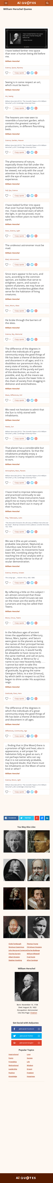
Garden (14, 140)
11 (10, 623)
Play (6, 518)
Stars (7, 231)
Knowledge (13, 1076)
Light (18, 231)
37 (10, 152)
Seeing (10, 96)
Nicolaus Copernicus (16, 947)
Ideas (17, 305)
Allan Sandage (32, 960)
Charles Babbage (33, 950)
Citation (33, 1013)
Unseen (21, 573)
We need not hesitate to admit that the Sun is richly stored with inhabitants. (24, 412)
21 (10, 532)
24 (10, 400)
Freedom (30, 1073)
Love (28, 1054)
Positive (12, 1073)
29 (10, 583)
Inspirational (14, 1054)
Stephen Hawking (15, 960)
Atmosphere (9, 471)
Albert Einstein (14, 957)
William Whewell (33, 954)
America (15, 573)
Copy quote (19, 73)
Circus (13, 618)
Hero (20, 693)
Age (25, 731)
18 (10, 438)
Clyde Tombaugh (15, 944)
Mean (7, 395)
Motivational (14, 1065)
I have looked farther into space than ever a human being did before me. (25, 53)
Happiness (31, 1076)
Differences (14, 395)
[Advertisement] (26, 19)
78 (10, 196)
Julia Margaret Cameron (18, 950)
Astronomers (14, 259)
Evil (21, 395)
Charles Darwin (14, 954)
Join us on (26, 1029)
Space (14, 68)
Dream (29, 1069)
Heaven (21, 140)
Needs (7, 426)
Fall (6, 190)
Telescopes (13, 518)
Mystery (20, 68)
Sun (12, 426)
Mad (7, 259)
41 (10, 73)
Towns (18, 618)
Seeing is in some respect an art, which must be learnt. (23, 84)
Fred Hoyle (31, 957)
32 (10, 264)
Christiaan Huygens (34, 947)
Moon (12, 305)
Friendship (13, 1062)
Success (30, 1058)
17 (10, 483)
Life (28, 1062)
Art (6, 96)
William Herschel (12, 61)
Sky (13, 334)
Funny (11, 1058)
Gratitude (8, 693)
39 (10, 108)
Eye (10, 190)
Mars (17, 471)
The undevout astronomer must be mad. (24, 247)
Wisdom (30, 1065)
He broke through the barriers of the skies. (23, 321)
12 (10, 736)
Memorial (18, 334)
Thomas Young (32, 944)
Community (18, 731)
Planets (22, 471)
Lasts (20, 518)
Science (8, 68)
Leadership (13, 1069)
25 (10, 311)
